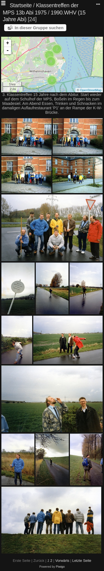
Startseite (21, 5)
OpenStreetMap (91, 90)
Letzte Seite (81, 560)
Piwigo (60, 566)
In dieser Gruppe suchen (39, 27)
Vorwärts (62, 560)
